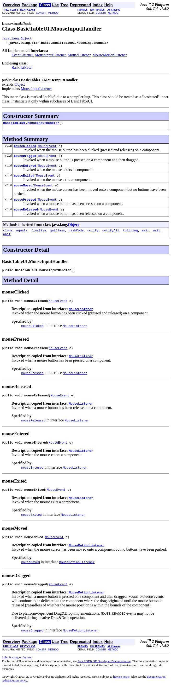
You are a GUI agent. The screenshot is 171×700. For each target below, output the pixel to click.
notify (93, 237)
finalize (38, 237)
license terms (121, 690)
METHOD (53, 13)
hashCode (76, 237)
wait (145, 237)
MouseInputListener (50, 56)
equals (22, 237)
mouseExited (24, 180)
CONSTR (41, 13)
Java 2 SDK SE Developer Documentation (103, 675)
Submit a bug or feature (16, 671)
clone (7, 237)
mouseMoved (23, 190)
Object (20, 85)
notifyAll (110, 237)
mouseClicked (25, 148)
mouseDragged (25, 158)
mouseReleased (26, 216)
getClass (57, 237)
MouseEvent (47, 148)
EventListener (22, 56)
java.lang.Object (17, 39)
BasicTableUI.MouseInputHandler (31, 124)
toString (130, 237)
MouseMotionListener (110, 56)
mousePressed (25, 205)
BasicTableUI (22, 68)
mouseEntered (25, 169)
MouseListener (79, 56)
